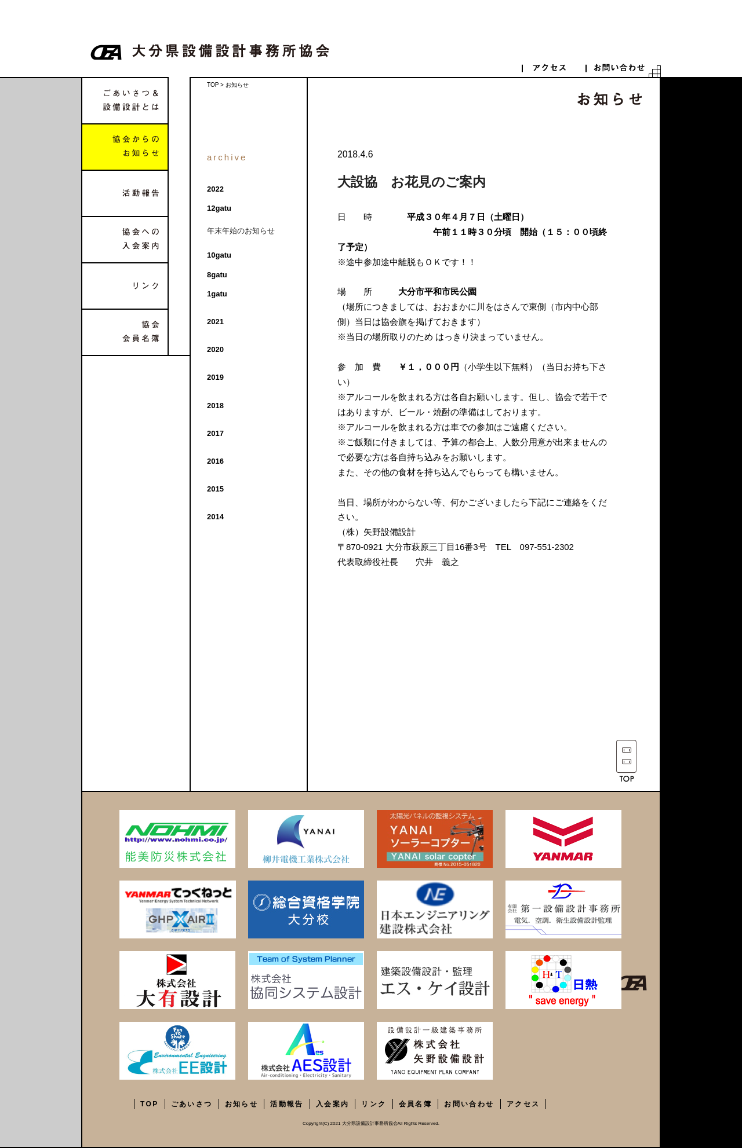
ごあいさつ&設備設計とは (125, 100)
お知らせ (242, 1104)
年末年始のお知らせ (241, 230)
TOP (213, 85)
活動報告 (125, 193)
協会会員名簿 (125, 332)
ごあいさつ (192, 1104)
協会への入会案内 (125, 239)
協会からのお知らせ (125, 147)
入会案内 (333, 1104)
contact (617, 67)
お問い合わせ (469, 1104)
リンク (125, 286)
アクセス (523, 1104)
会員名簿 (415, 1104)
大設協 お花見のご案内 (411, 181)
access (553, 67)
